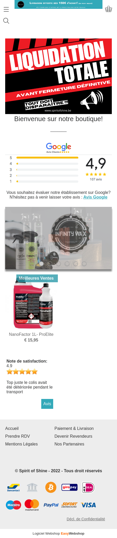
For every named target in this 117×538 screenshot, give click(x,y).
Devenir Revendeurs (73, 436)
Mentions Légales (21, 444)
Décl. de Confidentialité (86, 519)
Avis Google (95, 197)
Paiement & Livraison (74, 428)
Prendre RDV (17, 436)
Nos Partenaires (69, 444)
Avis (47, 404)
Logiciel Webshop (59, 533)
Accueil (12, 428)
